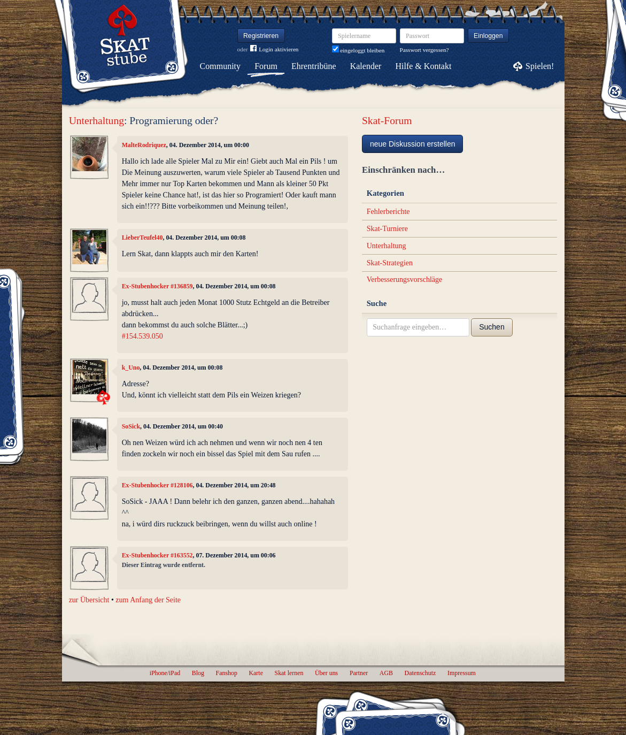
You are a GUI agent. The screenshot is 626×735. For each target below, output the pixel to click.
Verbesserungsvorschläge (405, 279)
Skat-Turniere (387, 229)
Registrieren (261, 36)
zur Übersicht (89, 600)
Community (220, 66)
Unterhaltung (96, 120)
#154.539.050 (142, 336)
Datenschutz (420, 673)
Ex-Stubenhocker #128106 (157, 485)
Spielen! (539, 66)
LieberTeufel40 (142, 237)
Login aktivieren (274, 49)
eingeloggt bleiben (358, 50)
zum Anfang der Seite (148, 600)
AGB (386, 673)
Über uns (326, 673)
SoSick (131, 426)
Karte (256, 673)
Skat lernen (289, 673)
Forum (265, 66)
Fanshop (226, 673)
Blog (198, 673)
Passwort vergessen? (424, 50)
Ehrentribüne (313, 66)
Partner (359, 673)
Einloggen (488, 36)
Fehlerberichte (388, 212)
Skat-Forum (387, 120)
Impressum (461, 673)
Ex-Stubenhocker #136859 (157, 286)
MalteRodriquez (144, 145)
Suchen (491, 327)
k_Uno (131, 367)
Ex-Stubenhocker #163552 (157, 555)
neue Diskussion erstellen (412, 144)
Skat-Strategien (390, 263)
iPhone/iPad (165, 673)
